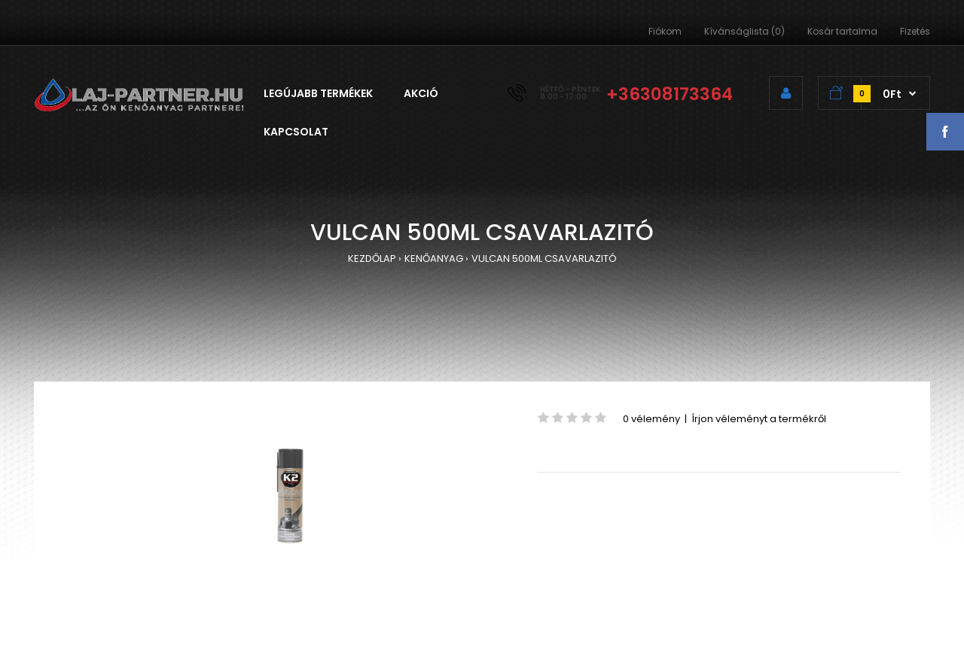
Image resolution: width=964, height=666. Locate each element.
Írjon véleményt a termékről (758, 419)
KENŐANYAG (433, 258)
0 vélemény (651, 419)
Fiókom (665, 31)
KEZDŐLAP (372, 258)
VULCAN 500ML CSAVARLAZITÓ (544, 258)
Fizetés (915, 31)
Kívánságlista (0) (744, 31)
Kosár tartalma (842, 31)
